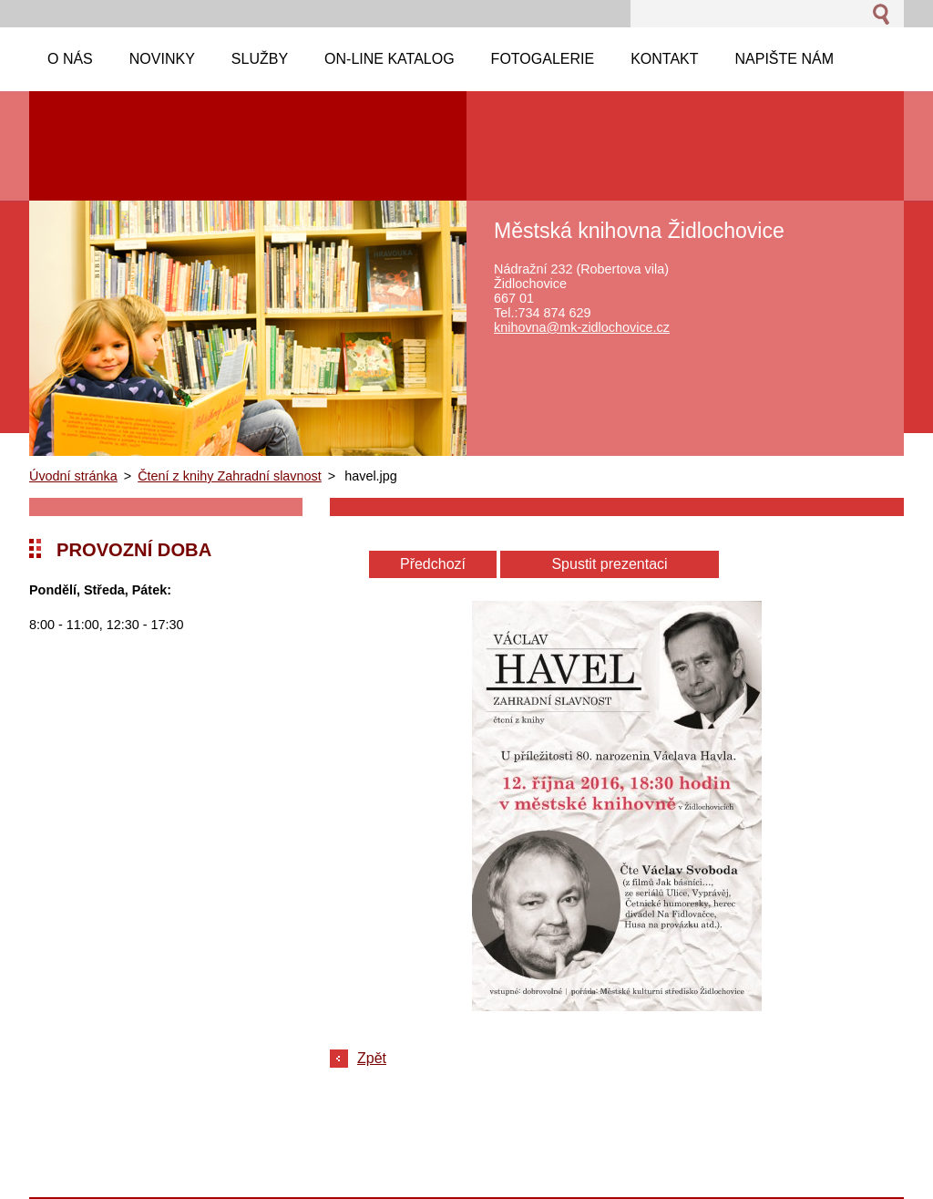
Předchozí (433, 564)
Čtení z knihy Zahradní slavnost (230, 476)
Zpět (371, 1058)
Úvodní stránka (73, 476)
